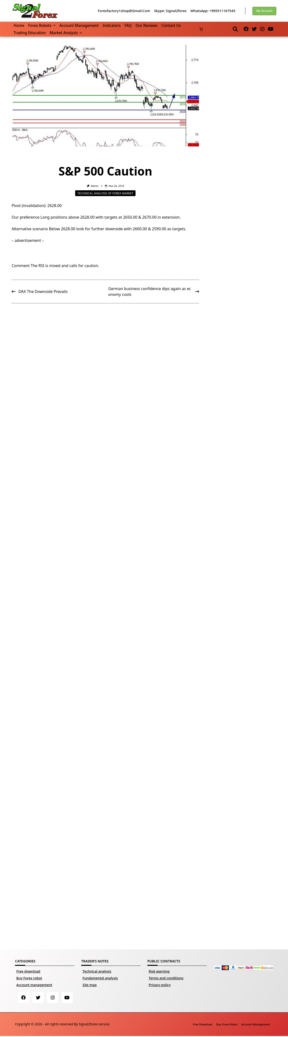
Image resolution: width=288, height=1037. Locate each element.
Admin (94, 186)
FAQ (128, 25)
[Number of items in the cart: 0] (201, 29)
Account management (79, 25)
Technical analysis (96, 971)
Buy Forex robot (29, 978)
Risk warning (159, 971)
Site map (89, 985)
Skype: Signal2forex (170, 10)
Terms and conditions (166, 978)
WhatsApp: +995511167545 (212, 10)
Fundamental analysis (100, 978)
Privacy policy (160, 985)
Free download (28, 971)
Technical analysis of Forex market (105, 193)
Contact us (171, 25)
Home (19, 25)
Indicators (111, 25)
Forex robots (42, 25)
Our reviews (147, 25)
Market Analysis (66, 32)
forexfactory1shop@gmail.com (124, 10)
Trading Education (30, 32)
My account (264, 11)
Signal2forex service (94, 1025)
